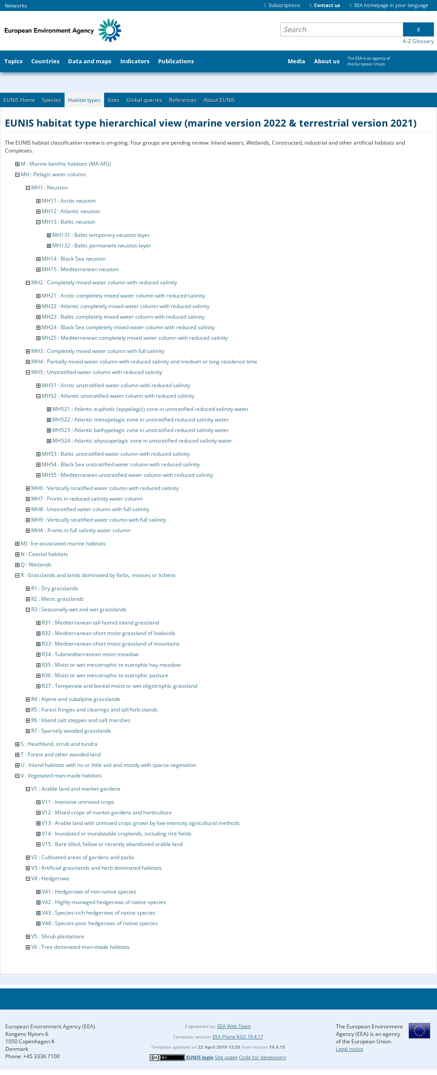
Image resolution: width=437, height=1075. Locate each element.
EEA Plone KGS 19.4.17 (238, 1036)
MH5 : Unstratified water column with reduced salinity (96, 372)
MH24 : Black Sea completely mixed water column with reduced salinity (128, 327)
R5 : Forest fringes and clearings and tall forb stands (94, 709)
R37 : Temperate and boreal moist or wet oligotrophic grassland (119, 686)
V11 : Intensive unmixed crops (78, 802)
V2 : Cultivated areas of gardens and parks (82, 857)
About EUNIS (219, 100)
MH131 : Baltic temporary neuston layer (101, 235)
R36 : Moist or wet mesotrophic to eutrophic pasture (105, 675)
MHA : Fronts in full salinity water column (80, 530)
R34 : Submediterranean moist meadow (90, 654)
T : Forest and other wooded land (61, 754)
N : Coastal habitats (44, 554)
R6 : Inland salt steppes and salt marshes (80, 720)
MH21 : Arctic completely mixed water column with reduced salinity (123, 295)
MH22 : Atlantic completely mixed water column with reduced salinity (125, 306)
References (183, 100)
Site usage (226, 1057)
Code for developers (262, 1057)
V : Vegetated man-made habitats (61, 775)
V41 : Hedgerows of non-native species (89, 891)
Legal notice (349, 1049)
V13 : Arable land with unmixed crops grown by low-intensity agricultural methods (141, 823)
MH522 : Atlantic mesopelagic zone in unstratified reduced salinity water (140, 419)
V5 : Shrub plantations (57, 936)
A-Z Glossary (418, 41)
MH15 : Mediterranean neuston (80, 269)
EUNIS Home (19, 100)
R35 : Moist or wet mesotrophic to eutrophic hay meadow (111, 664)
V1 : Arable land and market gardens (75, 788)
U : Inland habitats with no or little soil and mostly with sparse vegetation (108, 765)
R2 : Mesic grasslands (57, 599)
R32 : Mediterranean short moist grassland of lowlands (108, 633)
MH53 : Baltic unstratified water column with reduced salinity (116, 454)
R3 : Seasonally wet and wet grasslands (78, 609)
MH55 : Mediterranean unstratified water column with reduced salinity (127, 475)
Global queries (144, 100)
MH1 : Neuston (49, 187)
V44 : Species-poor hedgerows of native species (100, 923)
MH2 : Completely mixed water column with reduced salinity (104, 282)
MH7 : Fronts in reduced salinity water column (87, 498)
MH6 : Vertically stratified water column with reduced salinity (105, 488)
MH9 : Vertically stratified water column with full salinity (98, 519)
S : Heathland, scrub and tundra (59, 744)
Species (51, 100)
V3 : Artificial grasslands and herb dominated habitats (96, 868)
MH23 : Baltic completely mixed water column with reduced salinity (123, 316)
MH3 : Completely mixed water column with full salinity (97, 351)
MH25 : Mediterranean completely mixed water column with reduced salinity (135, 337)
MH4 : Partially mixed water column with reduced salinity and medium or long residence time (144, 361)
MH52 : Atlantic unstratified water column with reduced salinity (118, 395)
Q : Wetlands (36, 564)
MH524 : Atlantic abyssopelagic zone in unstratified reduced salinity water (142, 440)
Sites (113, 100)
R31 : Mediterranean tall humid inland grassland (100, 622)
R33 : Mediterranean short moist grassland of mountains (111, 643)
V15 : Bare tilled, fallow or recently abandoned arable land (112, 844)
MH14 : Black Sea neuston (73, 258)
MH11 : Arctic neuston (69, 200)
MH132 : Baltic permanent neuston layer (101, 245)
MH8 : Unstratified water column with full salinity (90, 509)
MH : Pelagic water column (53, 174)
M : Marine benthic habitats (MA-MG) (66, 163)
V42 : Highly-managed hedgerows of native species (104, 902)
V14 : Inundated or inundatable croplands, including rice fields (116, 833)
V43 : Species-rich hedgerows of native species (98, 912)
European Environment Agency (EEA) (50, 1026)
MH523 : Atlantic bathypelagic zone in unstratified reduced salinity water (140, 430)
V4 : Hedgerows (50, 878)
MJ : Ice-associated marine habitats (63, 543)
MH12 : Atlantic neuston (71, 211)
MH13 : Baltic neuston (68, 221)
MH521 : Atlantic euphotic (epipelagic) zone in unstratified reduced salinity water (150, 409)
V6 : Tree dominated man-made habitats (80, 947)
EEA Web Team (234, 1026)
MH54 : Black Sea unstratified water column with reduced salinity (121, 464)
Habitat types (84, 100)
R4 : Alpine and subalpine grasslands (75, 699)
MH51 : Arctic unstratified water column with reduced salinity (116, 385)
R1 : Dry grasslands (54, 588)
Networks (16, 5)
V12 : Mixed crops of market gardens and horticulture (107, 812)
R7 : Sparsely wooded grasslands (71, 730)
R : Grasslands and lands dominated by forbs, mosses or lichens (98, 575)
